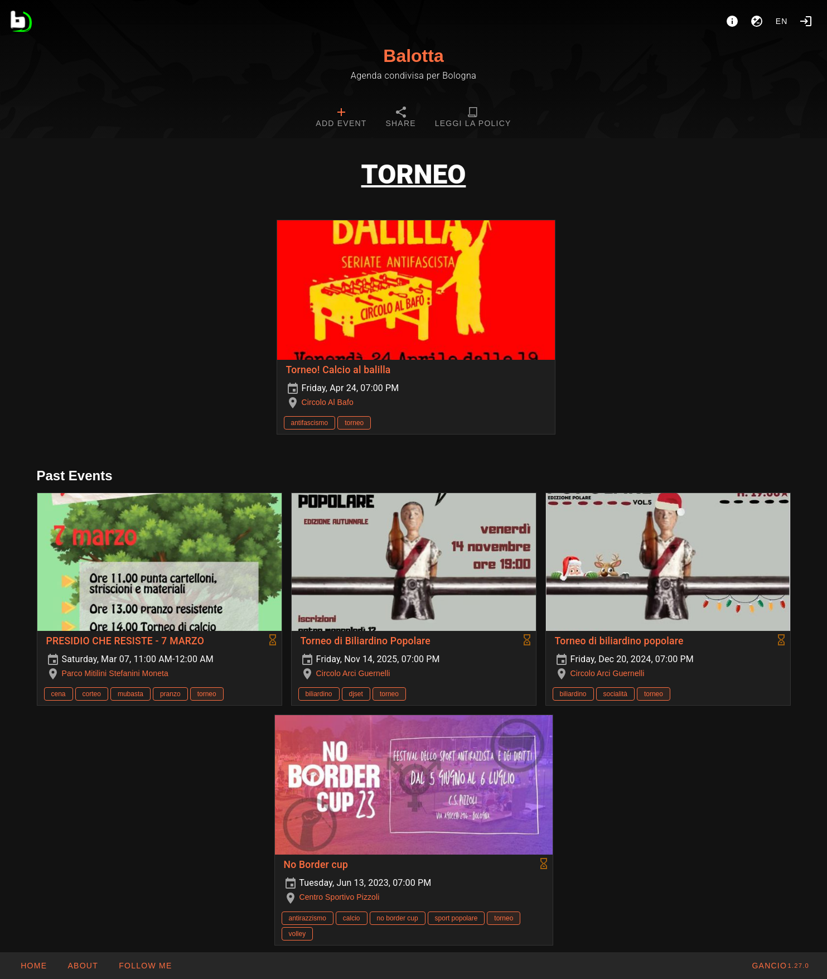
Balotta (413, 56)
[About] (732, 21)
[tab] (341, 118)
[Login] (806, 21)
